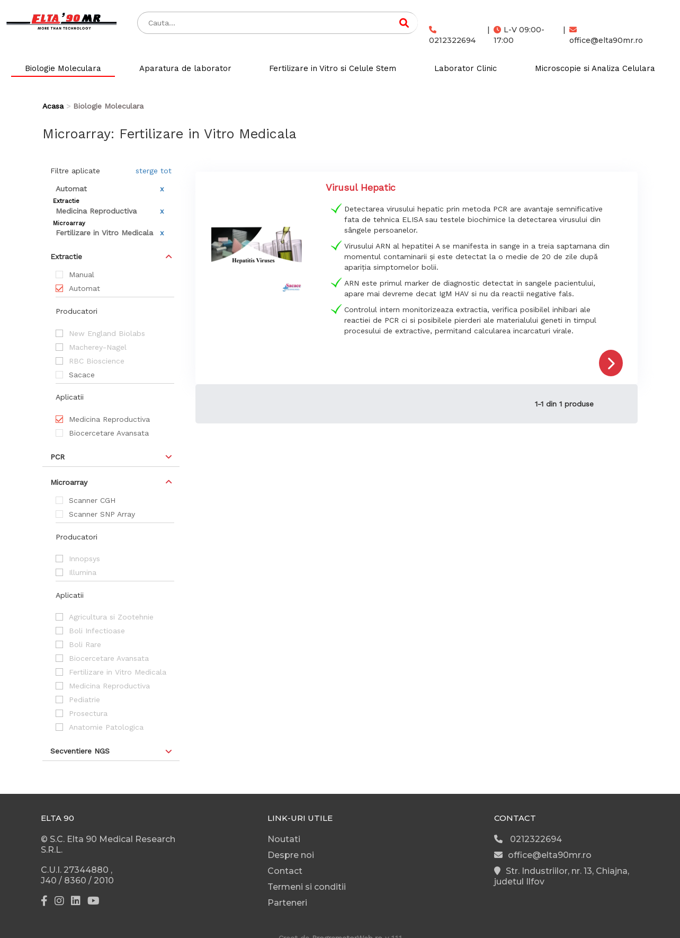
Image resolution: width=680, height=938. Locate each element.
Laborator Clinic (465, 68)
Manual (81, 274)
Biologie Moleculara (63, 68)
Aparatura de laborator (185, 68)
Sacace (82, 374)
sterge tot (154, 170)
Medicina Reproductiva (109, 419)
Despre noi (290, 855)
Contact (284, 871)
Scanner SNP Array (102, 514)
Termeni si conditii (306, 887)
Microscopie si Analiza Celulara (595, 68)
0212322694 (452, 35)
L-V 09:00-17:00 (519, 35)
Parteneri (287, 903)
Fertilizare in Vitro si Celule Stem (332, 68)
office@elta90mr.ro (606, 35)
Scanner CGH (92, 500)
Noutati (283, 839)
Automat (84, 288)
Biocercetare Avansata (109, 433)
